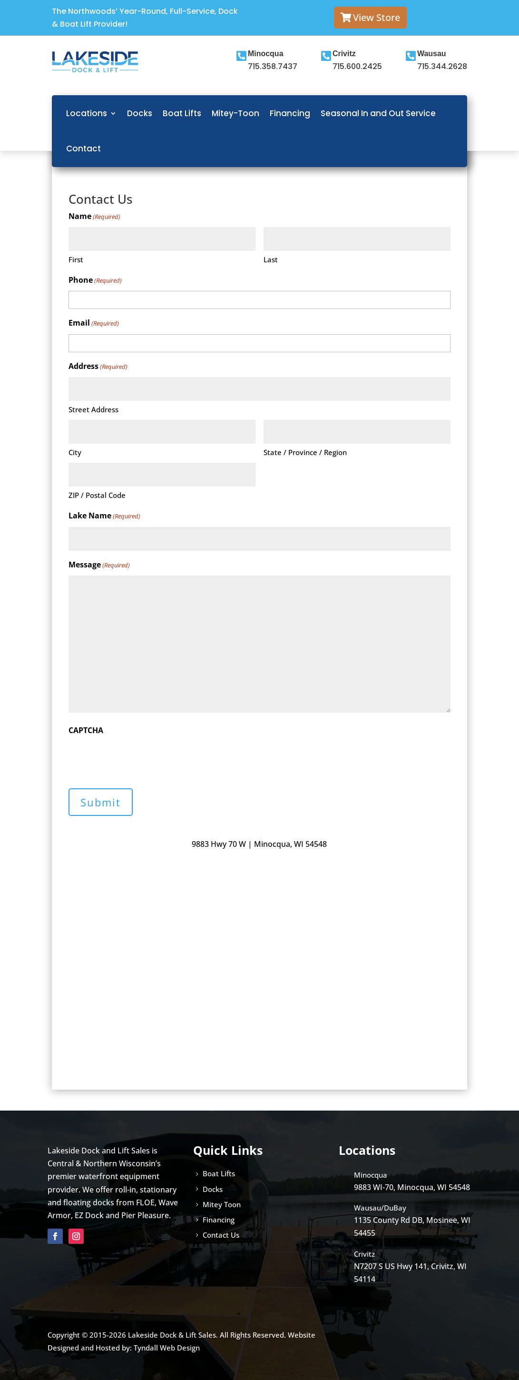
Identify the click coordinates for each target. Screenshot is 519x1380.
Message (99, 565)
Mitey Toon (222, 1204)
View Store (376, 17)
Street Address (93, 409)
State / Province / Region (305, 452)
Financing (290, 113)
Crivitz (344, 54)
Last (271, 259)
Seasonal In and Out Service (378, 113)
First (76, 259)
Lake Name (104, 516)
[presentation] (141, 759)
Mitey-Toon (235, 113)
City (75, 452)
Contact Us (221, 1235)
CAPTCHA (86, 730)
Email (94, 323)
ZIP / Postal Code (97, 495)
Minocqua (266, 54)
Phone (95, 280)
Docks (139, 113)
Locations (86, 113)
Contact (83, 148)
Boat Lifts (182, 113)
